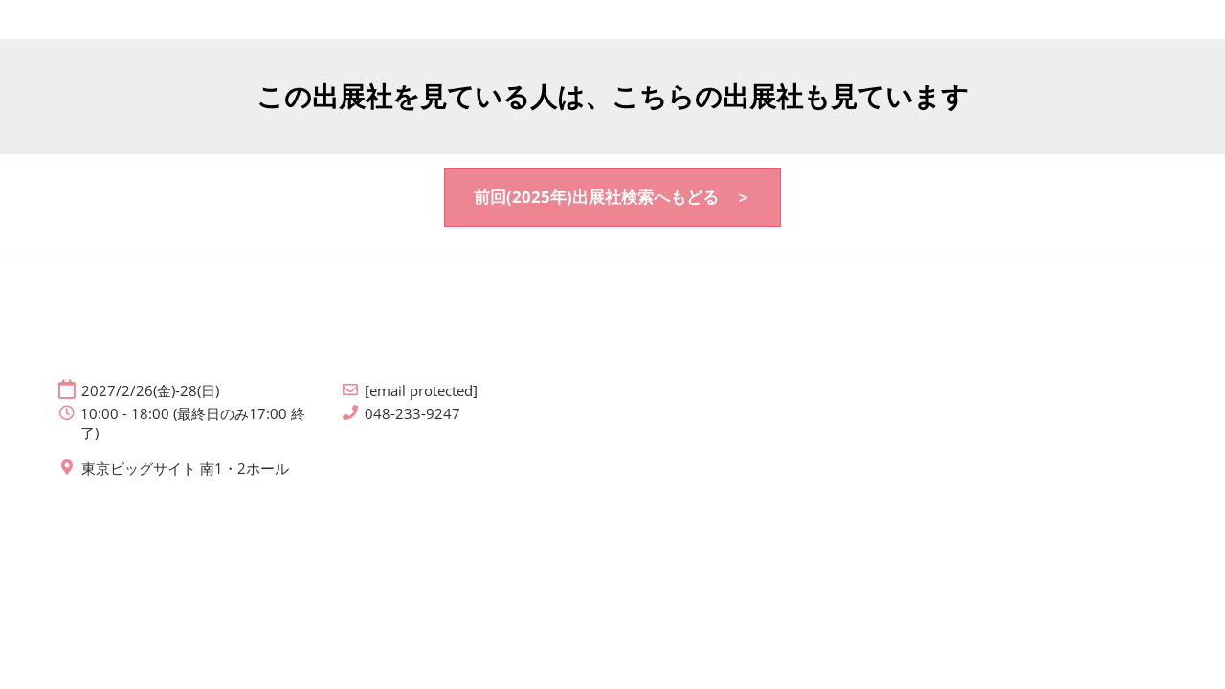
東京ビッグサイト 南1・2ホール (185, 468)
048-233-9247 (412, 414)
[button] (612, 197)
